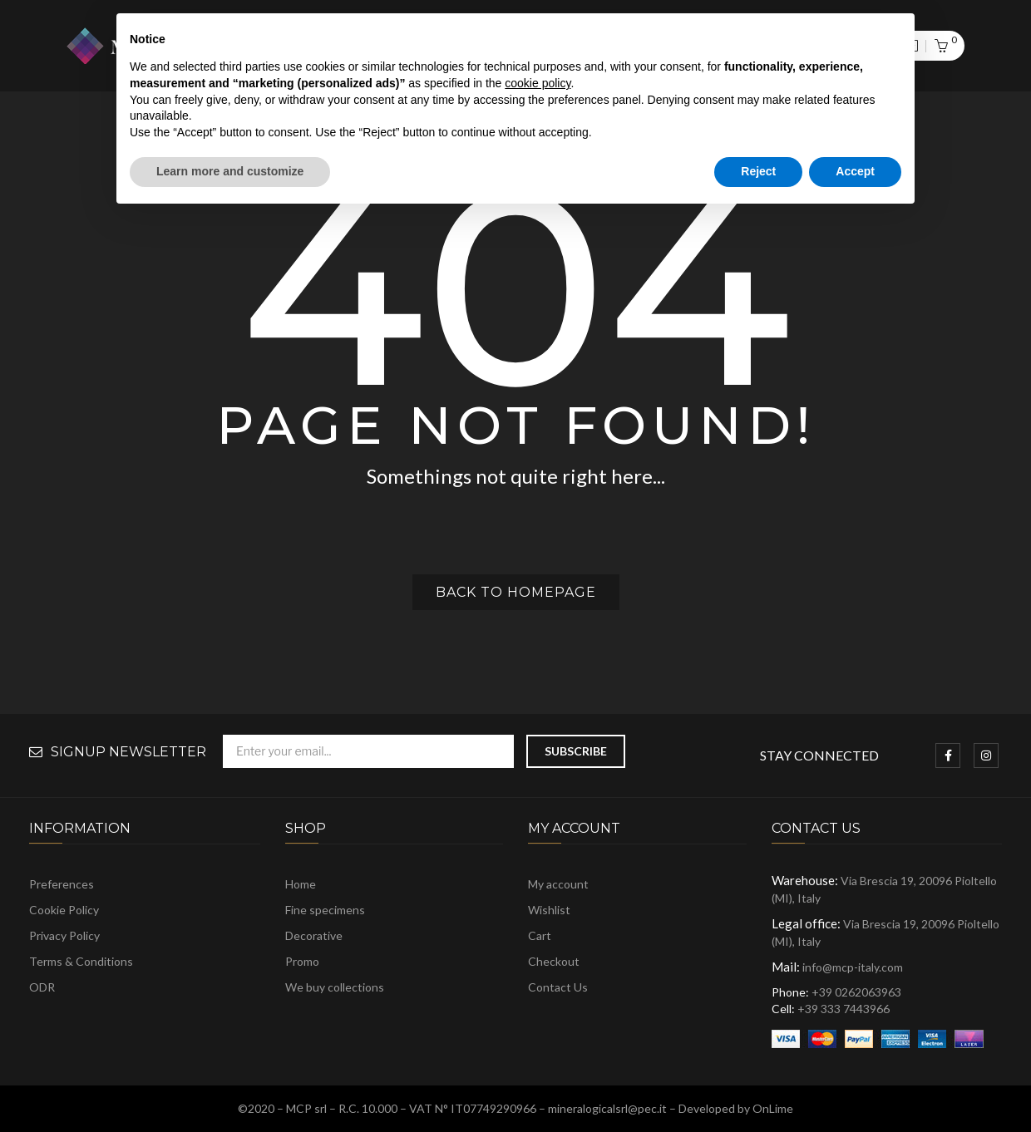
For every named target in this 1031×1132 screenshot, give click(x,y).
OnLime (772, 1108)
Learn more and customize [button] (229, 171)
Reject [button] (758, 171)
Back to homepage (516, 592)
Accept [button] (855, 171)
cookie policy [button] (537, 83)
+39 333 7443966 (843, 1009)
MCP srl (306, 1108)
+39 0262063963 (856, 992)
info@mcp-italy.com (852, 967)
